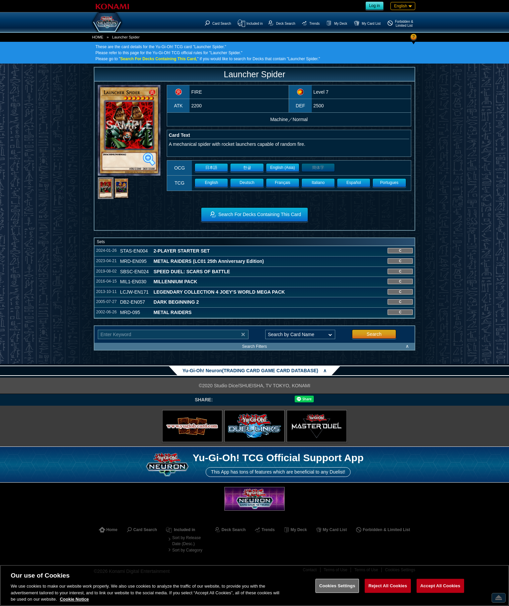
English (211, 182)
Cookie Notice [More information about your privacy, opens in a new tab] (74, 599)
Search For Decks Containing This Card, (158, 59)
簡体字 (318, 167)
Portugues (389, 182)
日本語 (211, 167)
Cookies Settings (337, 585)
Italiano (318, 182)
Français (282, 182)
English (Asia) (282, 167)
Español (354, 182)
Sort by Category (187, 550)
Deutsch (247, 182)
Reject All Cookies (387, 585)
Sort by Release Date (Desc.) (186, 540)
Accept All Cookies (440, 585)
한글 (247, 167)
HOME (97, 37)
